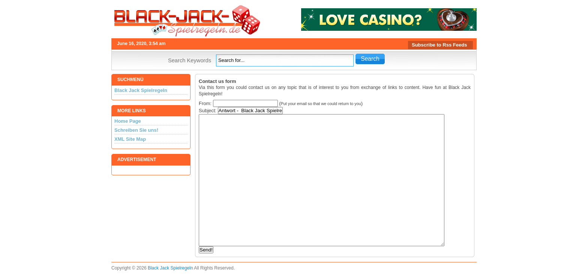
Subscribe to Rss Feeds (439, 45)
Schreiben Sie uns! (136, 130)
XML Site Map (130, 139)
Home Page (127, 121)
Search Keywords (189, 60)
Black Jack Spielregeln (140, 90)
